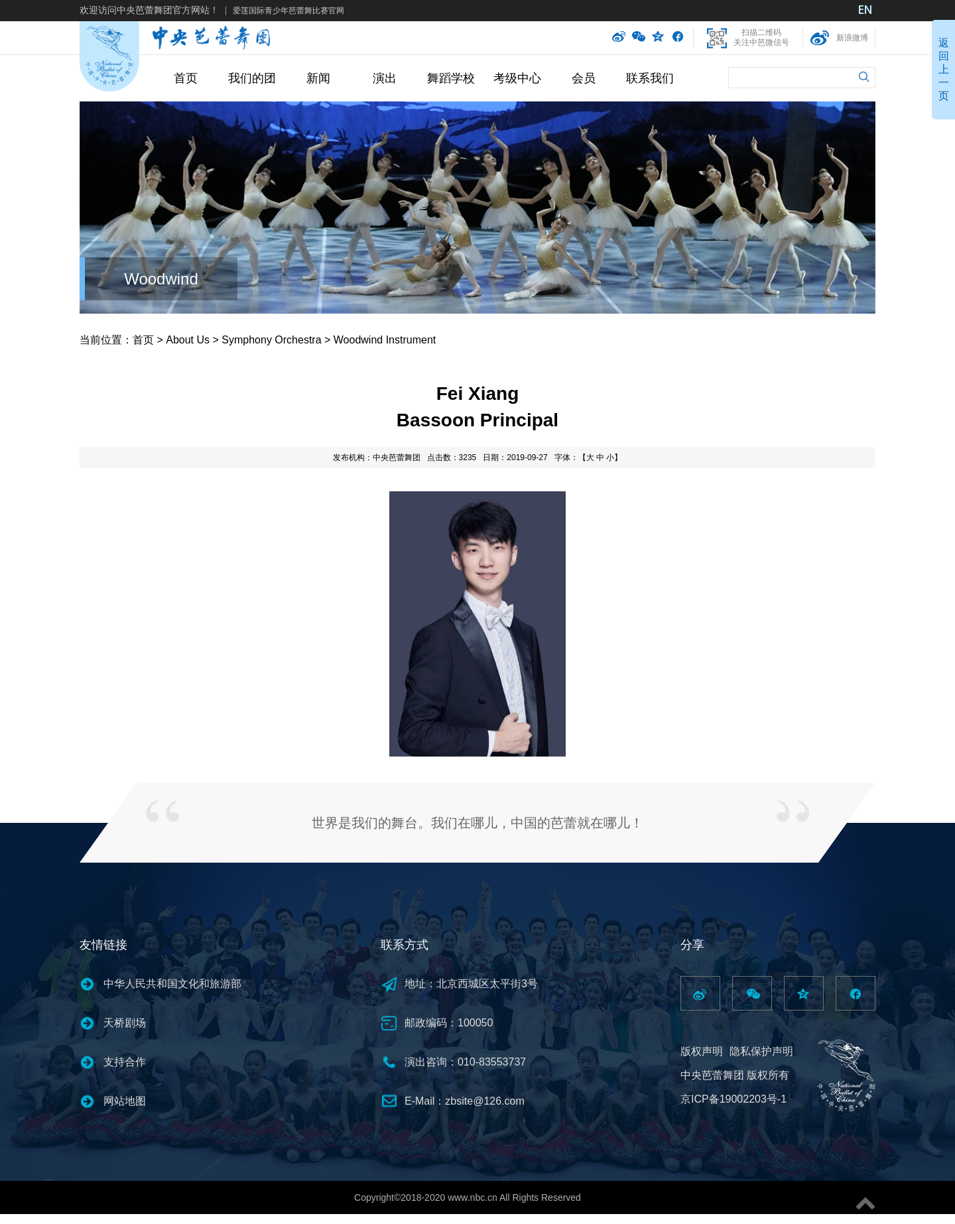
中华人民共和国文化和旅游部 (172, 983)
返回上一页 (943, 69)
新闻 (318, 78)
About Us (188, 339)
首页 (186, 78)
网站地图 (124, 1101)
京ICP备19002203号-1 (733, 1099)
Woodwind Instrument (385, 339)
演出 (385, 78)
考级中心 (517, 78)
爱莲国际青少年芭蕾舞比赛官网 (288, 10)
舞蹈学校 (451, 78)
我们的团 (252, 78)
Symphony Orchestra (271, 339)
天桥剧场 (124, 1022)
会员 (584, 78)
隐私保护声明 (761, 1051)
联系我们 (650, 78)
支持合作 (124, 1062)
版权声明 (701, 1051)
